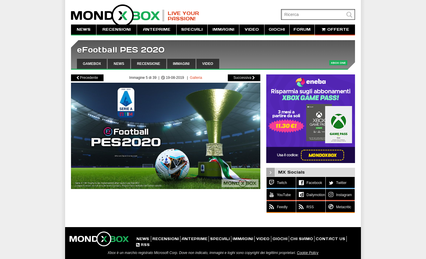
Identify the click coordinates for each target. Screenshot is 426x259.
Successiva (244, 78)
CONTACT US (330, 239)
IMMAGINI (223, 29)
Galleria (196, 78)
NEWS (84, 29)
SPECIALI (192, 29)
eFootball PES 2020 (120, 50)
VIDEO (252, 29)
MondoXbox (117, 15)
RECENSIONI (116, 29)
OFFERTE (335, 29)
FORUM (302, 29)
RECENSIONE (148, 64)
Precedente (87, 78)
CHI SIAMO (301, 239)
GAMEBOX (92, 64)
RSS (143, 244)
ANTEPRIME (156, 29)
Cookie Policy (307, 253)
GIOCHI (277, 29)
